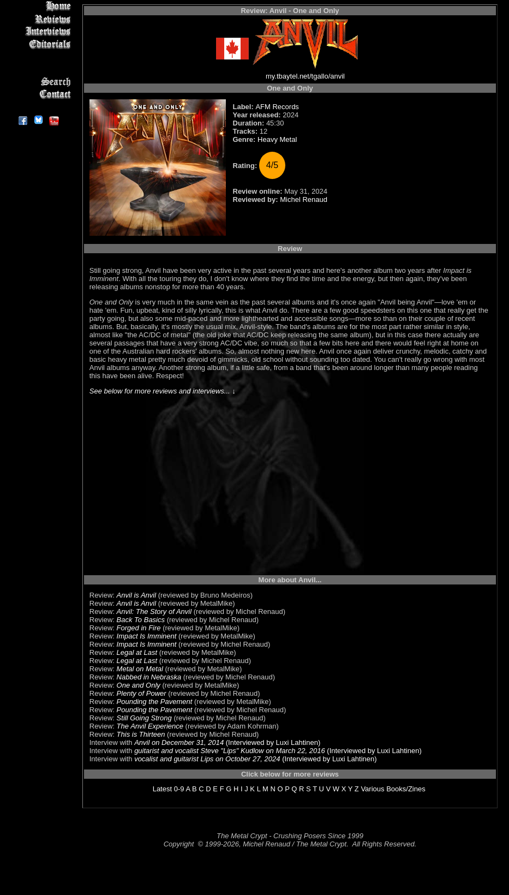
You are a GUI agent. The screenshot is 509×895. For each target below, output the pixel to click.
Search (38, 81)
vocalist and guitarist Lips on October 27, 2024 (207, 759)
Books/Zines (406, 789)
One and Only (138, 685)
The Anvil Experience (150, 726)
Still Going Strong (144, 718)
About (38, 106)
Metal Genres (38, 69)
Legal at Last (137, 652)
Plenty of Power (141, 693)
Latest (162, 789)
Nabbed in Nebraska (149, 677)
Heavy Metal (277, 139)
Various (372, 789)
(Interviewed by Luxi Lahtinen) (272, 742)
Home (38, 6)
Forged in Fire (139, 628)
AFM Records (276, 107)
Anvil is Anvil (136, 595)
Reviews (38, 19)
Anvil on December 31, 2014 (179, 742)
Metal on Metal (140, 669)
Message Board (38, 56)
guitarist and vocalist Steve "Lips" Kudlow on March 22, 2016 (229, 751)
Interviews (38, 31)
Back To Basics (141, 620)
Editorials (38, 44)
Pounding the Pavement (155, 701)
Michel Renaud (303, 199)
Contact (38, 94)
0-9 (179, 789)
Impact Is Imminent (147, 636)
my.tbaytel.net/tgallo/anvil (305, 76)
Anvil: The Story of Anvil (154, 611)
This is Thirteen (141, 734)
